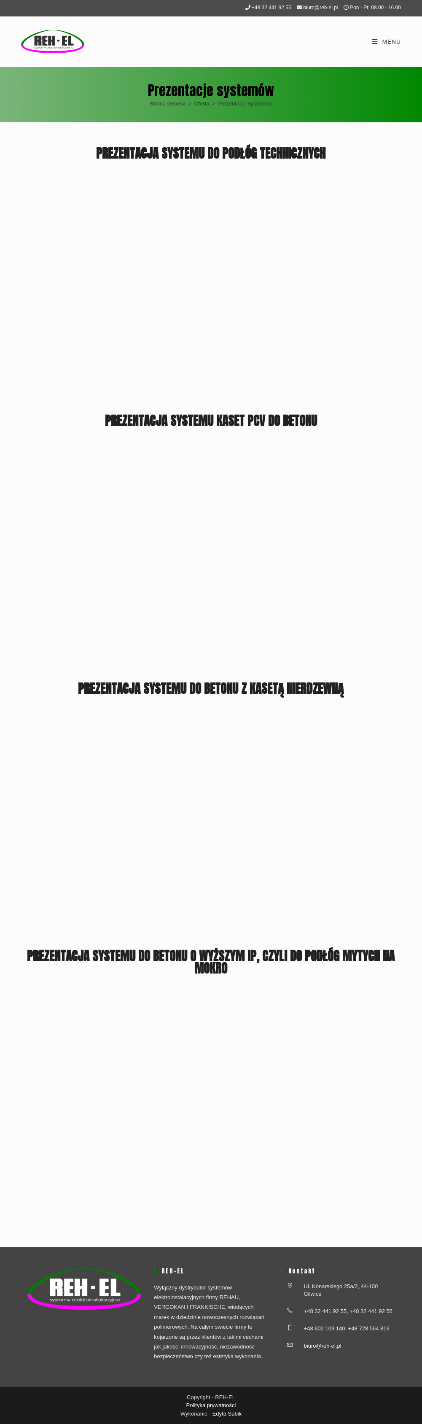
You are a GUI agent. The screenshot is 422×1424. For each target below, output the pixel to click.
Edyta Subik (227, 1414)
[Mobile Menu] (386, 41)
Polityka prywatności (211, 1405)
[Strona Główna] (168, 103)
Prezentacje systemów (245, 103)
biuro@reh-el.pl (320, 8)
